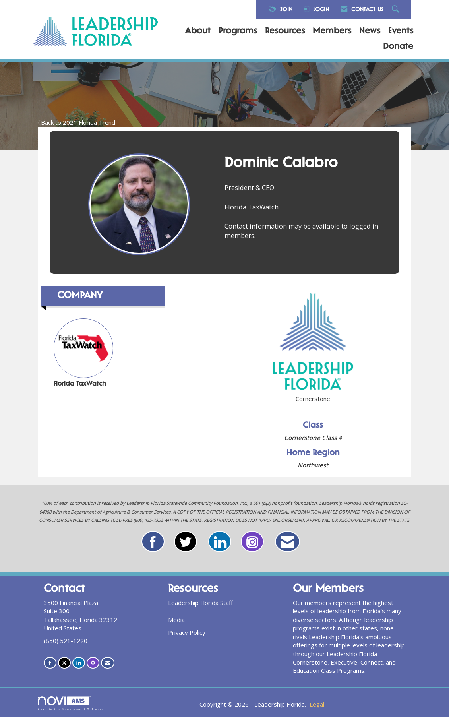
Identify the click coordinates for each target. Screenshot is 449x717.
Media (176, 620)
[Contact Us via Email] (107, 663)
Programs (238, 31)
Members (332, 31)
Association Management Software (71, 703)
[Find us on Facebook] (50, 663)
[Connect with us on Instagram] (93, 663)
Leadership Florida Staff (200, 603)
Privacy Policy (186, 632)
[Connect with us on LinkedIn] (78, 663)
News (369, 31)
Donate (398, 47)
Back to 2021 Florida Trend (76, 122)
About (198, 31)
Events (400, 31)
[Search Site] (396, 9)
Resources (285, 31)
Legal (317, 704)
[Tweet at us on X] (64, 663)
